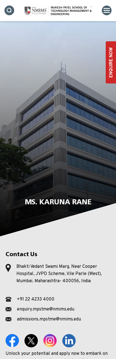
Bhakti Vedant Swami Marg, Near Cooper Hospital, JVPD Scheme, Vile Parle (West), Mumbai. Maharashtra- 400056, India (59, 274)
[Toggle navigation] (107, 10)
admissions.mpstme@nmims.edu (49, 319)
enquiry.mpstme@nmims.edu (45, 309)
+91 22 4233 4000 (35, 299)
